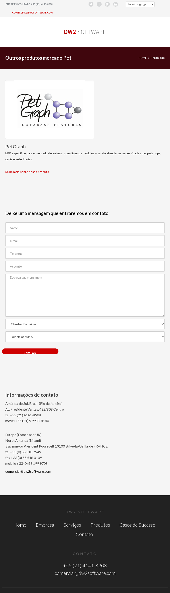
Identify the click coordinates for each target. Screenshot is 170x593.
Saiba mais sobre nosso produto (27, 172)
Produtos (100, 525)
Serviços (72, 525)
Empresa (45, 525)
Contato (84, 534)
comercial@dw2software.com (32, 12)
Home (143, 57)
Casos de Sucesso (137, 525)
